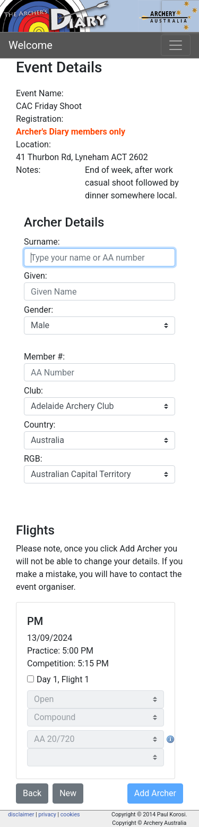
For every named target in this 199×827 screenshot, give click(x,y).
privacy (47, 814)
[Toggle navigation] (176, 45)
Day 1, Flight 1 (63, 679)
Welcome (30, 45)
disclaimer (21, 814)
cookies (70, 814)
